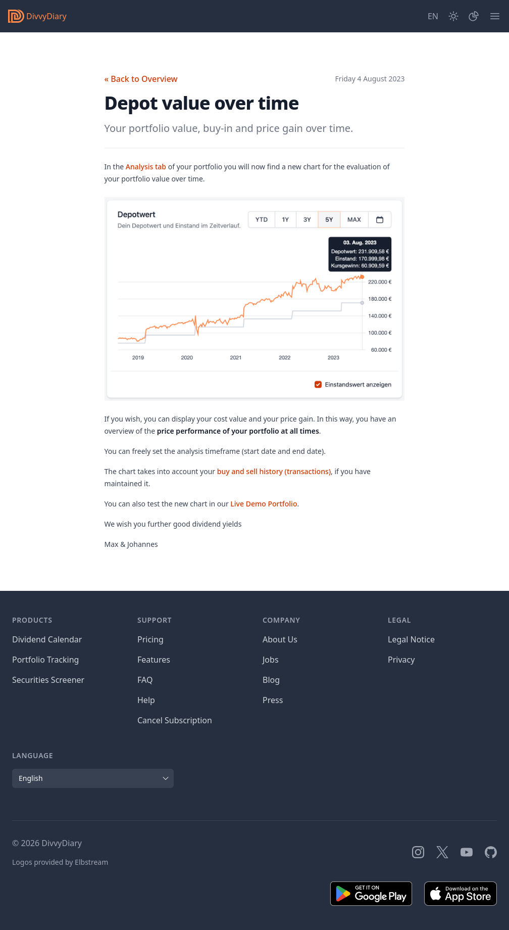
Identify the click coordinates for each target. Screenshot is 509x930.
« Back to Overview (141, 78)
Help (146, 700)
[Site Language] (433, 16)
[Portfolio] (474, 16)
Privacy (401, 659)
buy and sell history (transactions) (274, 471)
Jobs (271, 659)
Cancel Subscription (174, 720)
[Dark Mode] (453, 16)
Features (153, 659)
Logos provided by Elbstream (60, 862)
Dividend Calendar (47, 639)
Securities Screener (48, 679)
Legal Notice (411, 639)
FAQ (144, 679)
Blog (271, 679)
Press (273, 700)
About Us (280, 639)
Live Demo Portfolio (263, 503)
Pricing (150, 639)
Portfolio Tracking (45, 659)
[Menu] (495, 16)
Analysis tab (146, 166)
